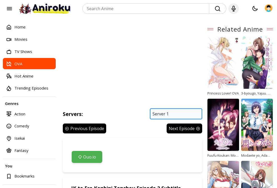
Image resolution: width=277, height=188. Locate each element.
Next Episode (195, 134)
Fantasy (17, 150)
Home (16, 27)
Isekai (15, 138)
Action (15, 114)
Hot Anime (19, 76)
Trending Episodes (27, 88)
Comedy (17, 126)
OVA (14, 64)
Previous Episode (84, 134)
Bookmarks (20, 176)
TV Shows (19, 52)
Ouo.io (87, 163)
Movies (16, 39)
